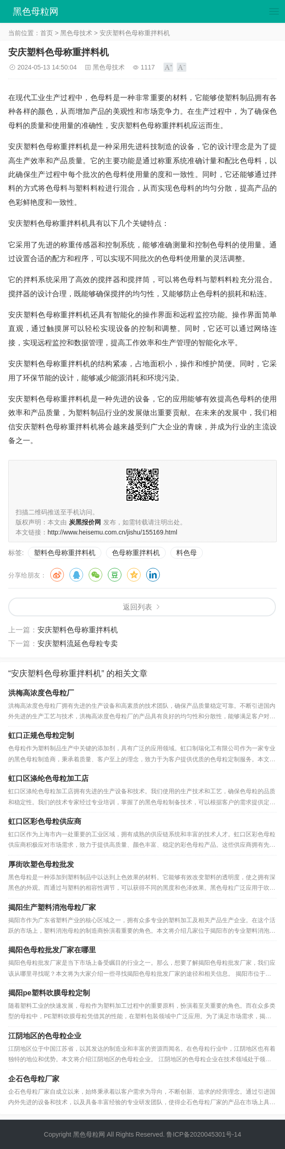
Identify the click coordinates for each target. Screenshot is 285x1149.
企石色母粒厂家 (33, 1079)
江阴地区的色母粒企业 (44, 1036)
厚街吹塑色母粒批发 (41, 864)
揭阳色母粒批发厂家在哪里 (52, 950)
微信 (95, 575)
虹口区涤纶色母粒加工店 (48, 778)
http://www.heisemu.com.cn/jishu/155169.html (112, 532)
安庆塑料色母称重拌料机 (77, 630)
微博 (57, 575)
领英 (153, 575)
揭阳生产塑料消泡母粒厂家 (52, 907)
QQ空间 (134, 575)
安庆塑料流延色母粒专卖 (77, 643)
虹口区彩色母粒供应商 (44, 821)
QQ (76, 575)
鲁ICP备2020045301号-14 (203, 1134)
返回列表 (137, 607)
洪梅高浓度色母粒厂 (41, 693)
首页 (46, 33)
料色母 (186, 552)
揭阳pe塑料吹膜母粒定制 (49, 993)
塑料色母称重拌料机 (64, 552)
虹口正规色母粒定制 (41, 735)
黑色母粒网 (35, 11)
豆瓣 (114, 575)
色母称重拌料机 (136, 552)
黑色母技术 (76, 33)
